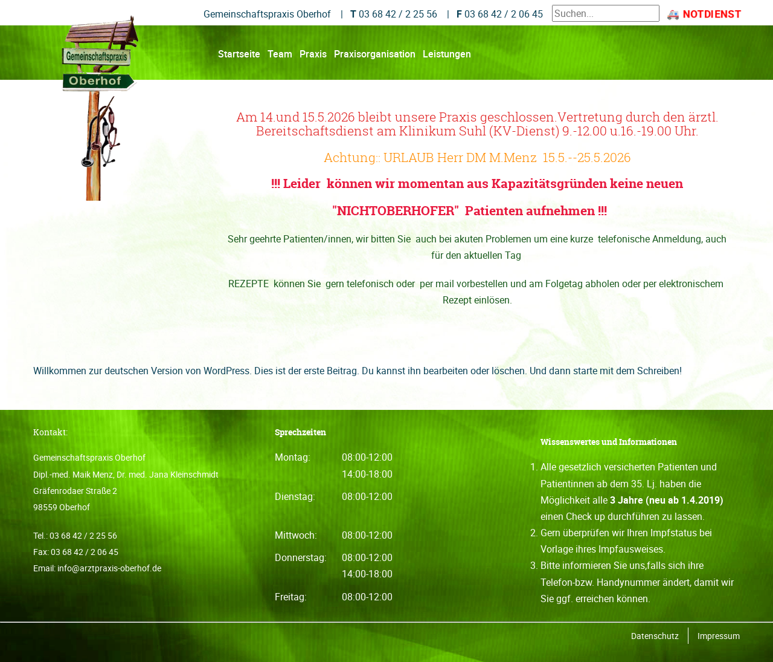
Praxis (313, 54)
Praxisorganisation (374, 54)
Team (280, 54)
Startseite (239, 54)
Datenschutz (655, 635)
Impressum (719, 635)
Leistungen (447, 54)
